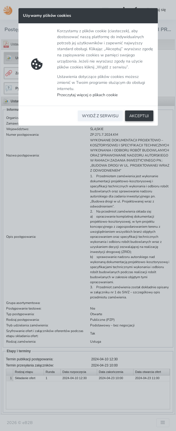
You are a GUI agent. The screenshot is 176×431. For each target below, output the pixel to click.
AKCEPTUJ (139, 116)
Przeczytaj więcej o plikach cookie (87, 95)
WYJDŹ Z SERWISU (100, 116)
